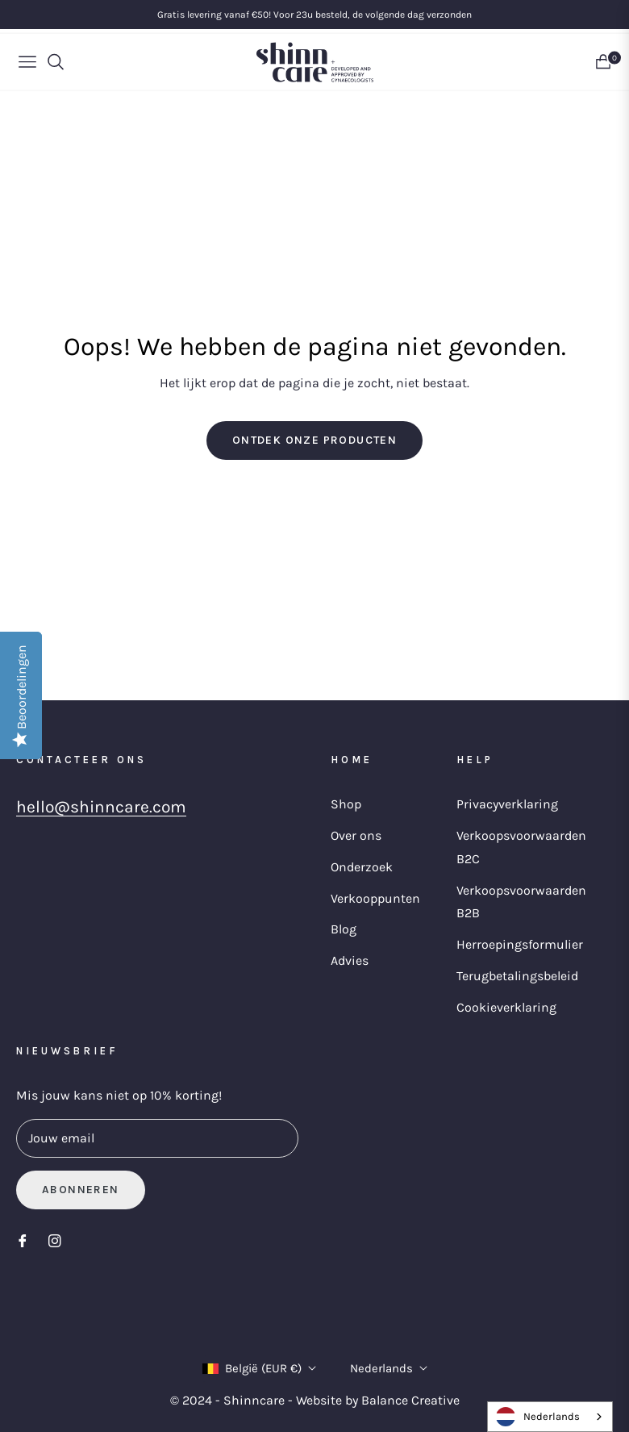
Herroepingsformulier (519, 944)
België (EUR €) (259, 1368)
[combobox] (550, 1416)
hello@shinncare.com (101, 806)
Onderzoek (362, 867)
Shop (346, 804)
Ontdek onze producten (314, 440)
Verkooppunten (375, 898)
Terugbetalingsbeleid (517, 975)
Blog (343, 929)
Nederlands (388, 1368)
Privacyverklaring (507, 804)
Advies (350, 960)
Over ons (356, 835)
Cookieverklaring (506, 1007)
